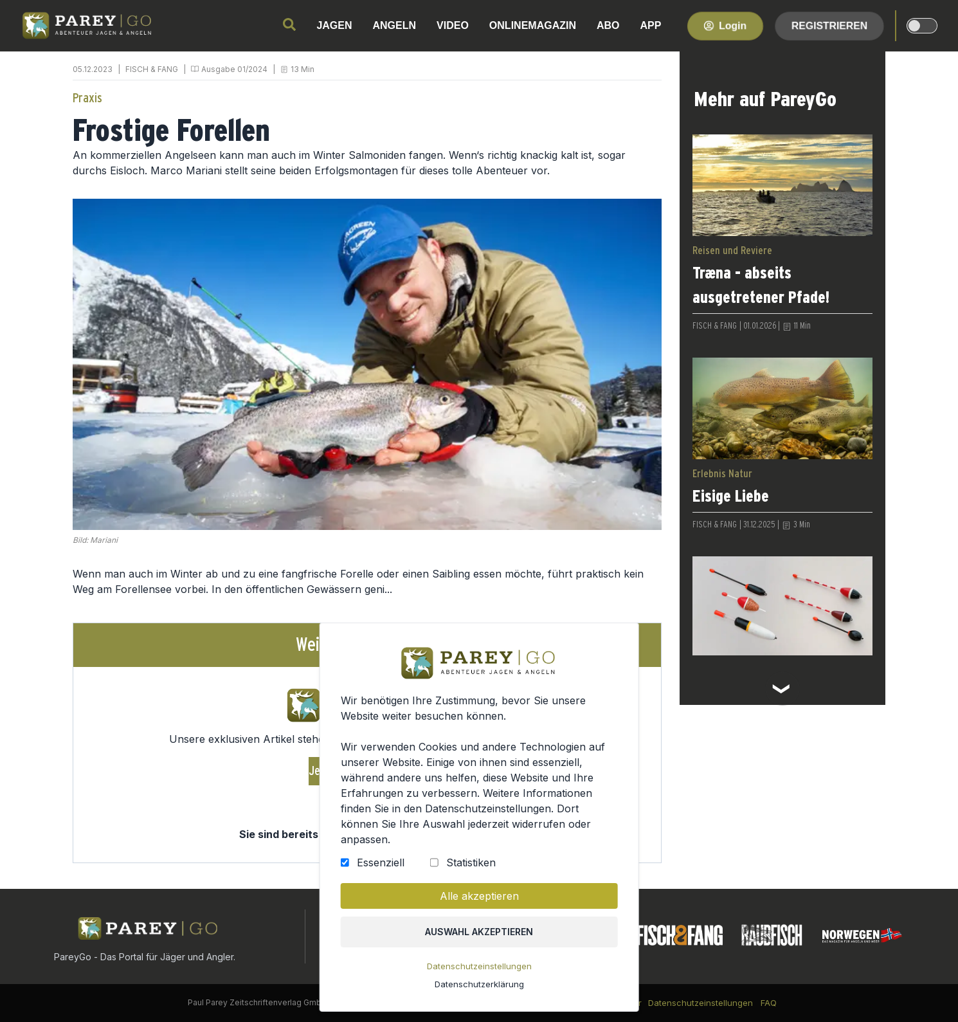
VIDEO (453, 25)
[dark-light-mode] (922, 25)
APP (651, 25)
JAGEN (334, 25)
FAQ (769, 1003)
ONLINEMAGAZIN (532, 25)
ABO (608, 25)
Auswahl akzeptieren (479, 932)
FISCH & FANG (151, 69)
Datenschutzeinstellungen (479, 967)
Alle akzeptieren (479, 897)
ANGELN (395, 25)
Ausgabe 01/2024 (234, 69)
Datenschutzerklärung (479, 985)
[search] (289, 24)
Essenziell (381, 864)
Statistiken (471, 864)
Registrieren (829, 25)
